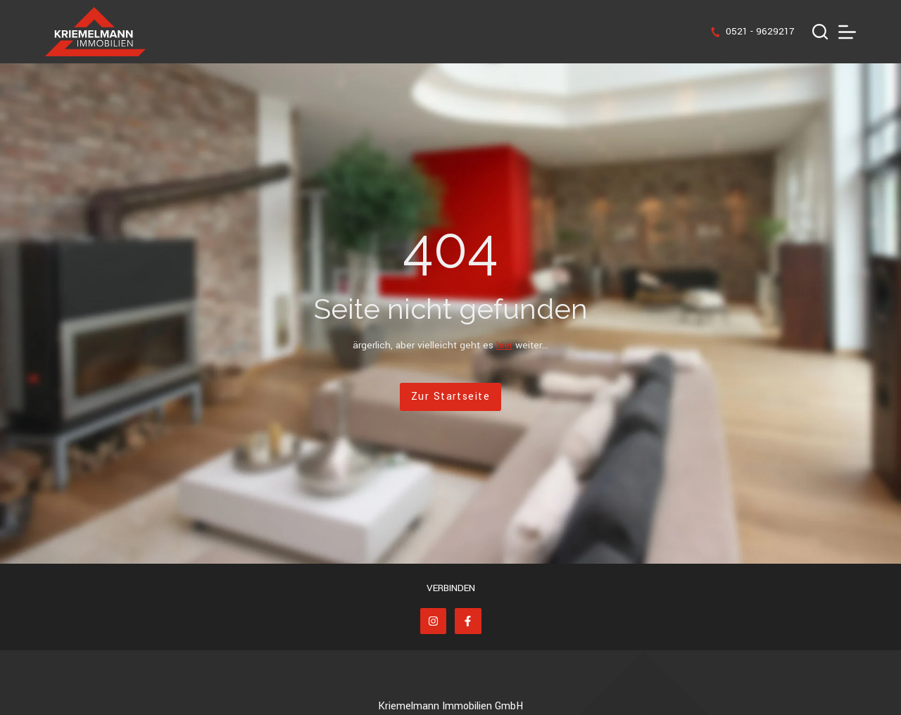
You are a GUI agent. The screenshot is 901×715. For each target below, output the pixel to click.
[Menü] (847, 32)
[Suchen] (820, 31)
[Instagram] (433, 621)
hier (504, 345)
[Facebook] (468, 621)
